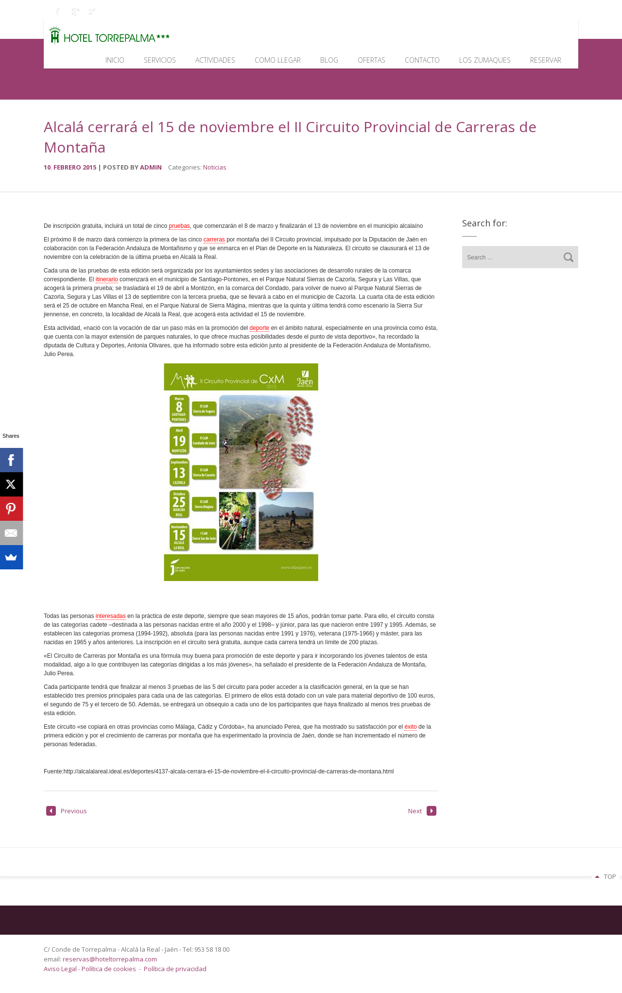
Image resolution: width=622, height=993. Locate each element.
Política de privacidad (175, 968)
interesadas (111, 616)
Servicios (160, 60)
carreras (214, 239)
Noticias (214, 167)
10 (48, 167)
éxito (410, 726)
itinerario (107, 279)
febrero (68, 167)
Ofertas (371, 60)
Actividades (215, 60)
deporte (260, 328)
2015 (90, 167)
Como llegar (278, 60)
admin (151, 167)
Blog (329, 60)
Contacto (422, 60)
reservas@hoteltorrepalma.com (110, 959)
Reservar (545, 60)
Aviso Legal (61, 968)
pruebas (179, 226)
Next (422, 811)
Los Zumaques (485, 60)
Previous (66, 811)
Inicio (114, 60)
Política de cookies (109, 968)
